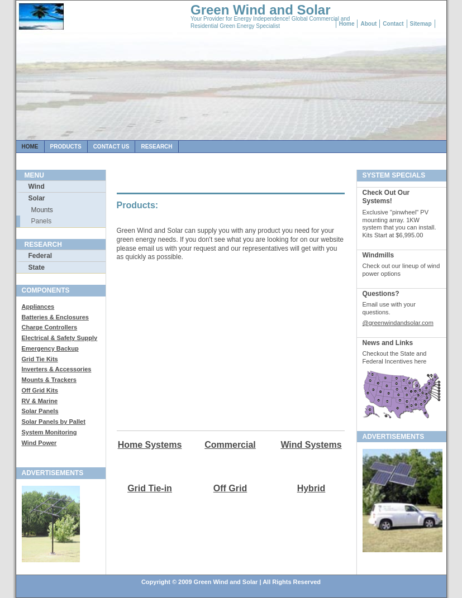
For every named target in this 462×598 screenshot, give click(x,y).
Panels (41, 221)
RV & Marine (40, 401)
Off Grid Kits (40, 390)
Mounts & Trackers (49, 379)
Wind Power (39, 442)
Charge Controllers (50, 327)
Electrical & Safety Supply (60, 337)
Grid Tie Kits (40, 359)
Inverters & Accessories (57, 369)
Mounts (42, 210)
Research (156, 146)
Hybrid (311, 488)
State (36, 267)
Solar (36, 198)
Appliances (38, 306)
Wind (36, 186)
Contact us (111, 146)
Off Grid (230, 488)
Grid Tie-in (149, 488)
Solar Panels (40, 411)
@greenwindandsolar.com (398, 322)
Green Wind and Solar (260, 9)
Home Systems (150, 444)
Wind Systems (310, 444)
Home (30, 146)
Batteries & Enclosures (55, 317)
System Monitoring (49, 432)
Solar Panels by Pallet (53, 421)
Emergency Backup (50, 348)
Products (66, 146)
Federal (40, 256)
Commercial (230, 444)
